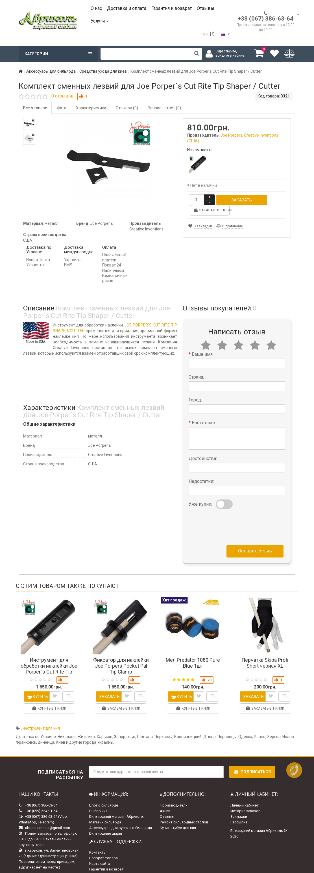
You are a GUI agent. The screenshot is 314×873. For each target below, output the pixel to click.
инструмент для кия (41, 717)
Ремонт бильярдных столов (184, 811)
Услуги (99, 21)
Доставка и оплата (126, 8)
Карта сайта (99, 853)
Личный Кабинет (244, 794)
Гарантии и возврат (106, 859)
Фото (61, 108)
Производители (173, 794)
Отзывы (205, 8)
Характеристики (91, 108)
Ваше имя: (202, 343)
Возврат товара (103, 847)
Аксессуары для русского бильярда (120, 817)
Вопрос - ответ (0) (164, 108)
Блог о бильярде (103, 794)
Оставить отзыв (255, 540)
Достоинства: (203, 448)
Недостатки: (201, 471)
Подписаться (252, 761)
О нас (96, 8)
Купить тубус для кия (178, 817)
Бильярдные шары (105, 823)
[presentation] (231, 515)
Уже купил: (200, 493)
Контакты (97, 842)
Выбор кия (98, 800)
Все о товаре (35, 108)
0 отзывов (62, 96)
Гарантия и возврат (171, 8)
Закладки (238, 806)
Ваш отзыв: (204, 412)
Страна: (196, 366)
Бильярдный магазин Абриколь (116, 806)
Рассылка (238, 811)
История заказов (245, 800)
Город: (195, 389)
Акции (165, 800)
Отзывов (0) (127, 108)
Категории (58, 54)
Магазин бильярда (105, 811)
